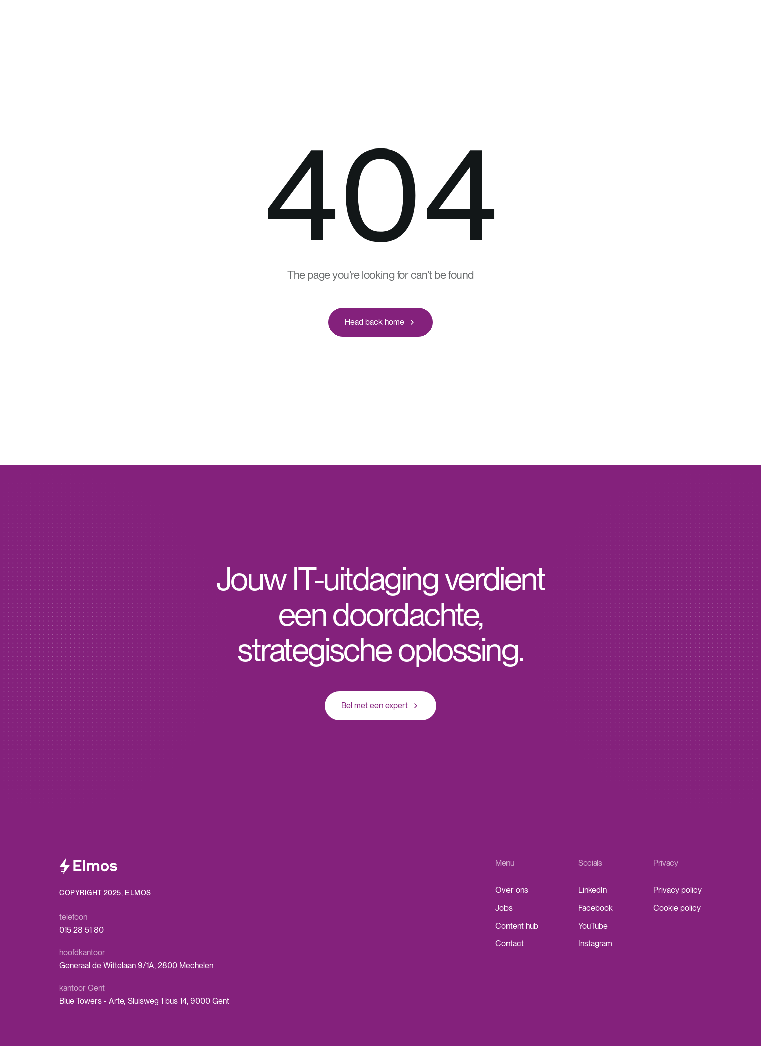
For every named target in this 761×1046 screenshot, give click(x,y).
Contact (509, 943)
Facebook (595, 908)
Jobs (504, 908)
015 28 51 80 (81, 930)
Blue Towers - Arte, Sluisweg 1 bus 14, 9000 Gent (144, 1001)
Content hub (516, 926)
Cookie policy (677, 908)
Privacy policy (677, 890)
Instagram (595, 943)
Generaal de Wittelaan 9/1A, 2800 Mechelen (136, 965)
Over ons (511, 890)
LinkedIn (592, 890)
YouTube (593, 926)
